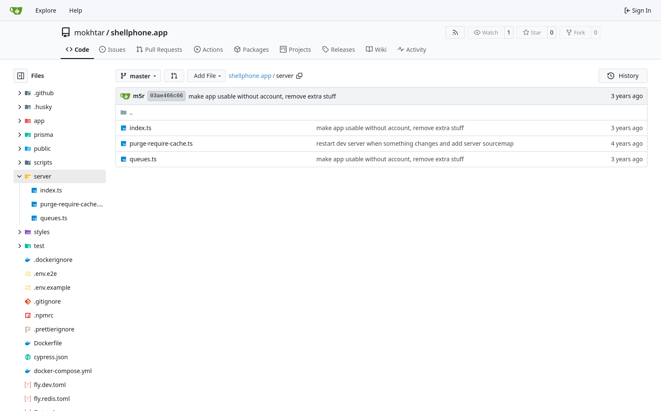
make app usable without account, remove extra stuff (262, 96)
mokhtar (89, 32)
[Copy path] (299, 76)
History (623, 76)
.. (126, 112)
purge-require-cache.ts (161, 143)
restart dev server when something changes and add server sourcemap (415, 143)
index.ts (140, 128)
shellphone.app (139, 32)
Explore (45, 10)
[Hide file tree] (20, 76)
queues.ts (143, 159)
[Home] (16, 10)
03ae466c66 (166, 96)
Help (75, 10)
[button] (174, 75)
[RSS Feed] (455, 32)
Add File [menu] (208, 76)
